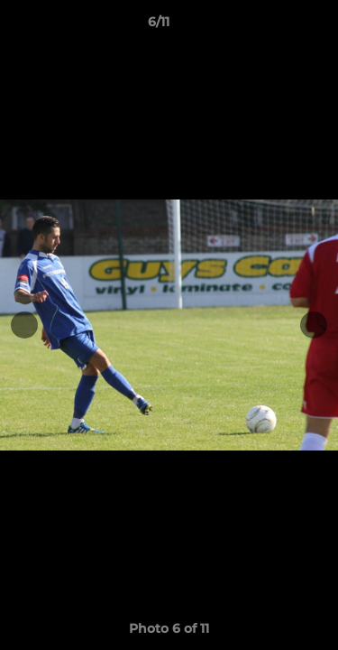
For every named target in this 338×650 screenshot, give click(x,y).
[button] (273, 26)
